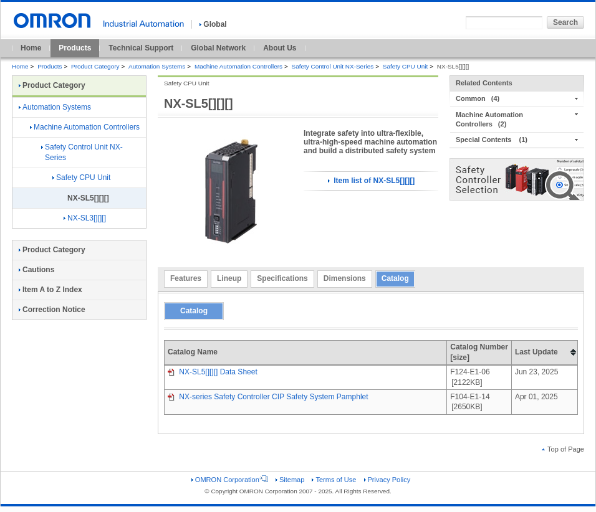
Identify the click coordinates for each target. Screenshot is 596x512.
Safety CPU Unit (405, 66)
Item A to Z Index (50, 289)
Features (185, 278)
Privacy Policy (387, 479)
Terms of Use (334, 479)
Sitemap (290, 479)
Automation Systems (156, 66)
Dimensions (345, 278)
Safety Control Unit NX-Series (333, 66)
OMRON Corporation (229, 479)
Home (31, 48)
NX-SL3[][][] (85, 218)
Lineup (229, 278)
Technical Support (140, 48)
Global (212, 24)
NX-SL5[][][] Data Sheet (212, 371)
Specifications (282, 278)
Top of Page (563, 449)
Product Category (95, 66)
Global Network (218, 48)
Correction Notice (52, 309)
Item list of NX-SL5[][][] (371, 180)
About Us (279, 48)
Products (75, 48)
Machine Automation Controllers (238, 66)
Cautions (36, 269)
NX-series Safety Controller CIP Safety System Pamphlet (268, 396)
